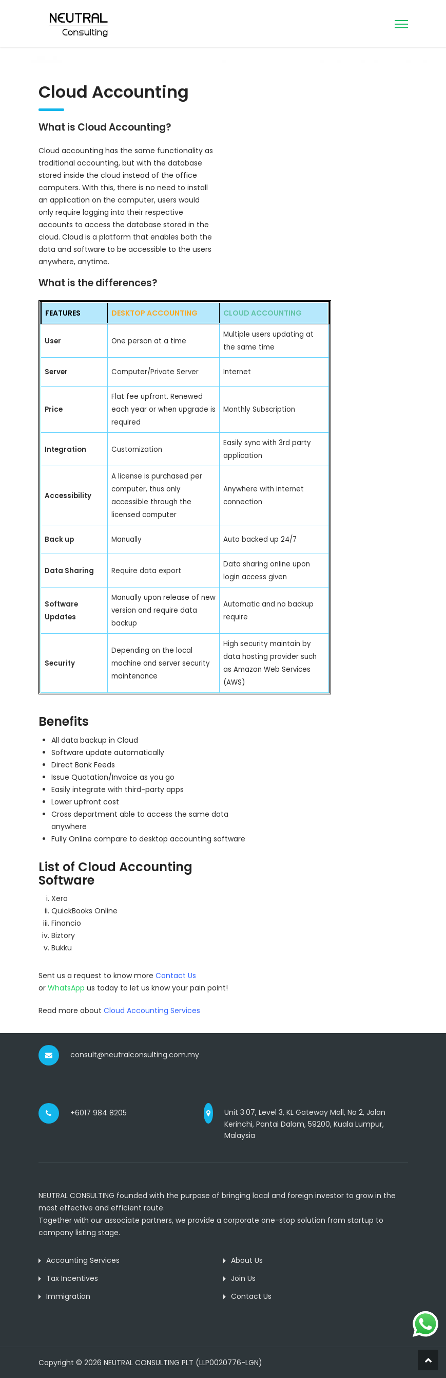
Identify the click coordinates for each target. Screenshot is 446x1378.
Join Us (243, 1278)
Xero (59, 898)
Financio (66, 923)
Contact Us (251, 1296)
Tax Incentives (72, 1278)
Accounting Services (83, 1260)
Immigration (68, 1296)
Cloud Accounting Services (152, 1010)
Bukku (61, 948)
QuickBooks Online (84, 911)
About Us (247, 1260)
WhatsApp (66, 988)
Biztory (63, 935)
